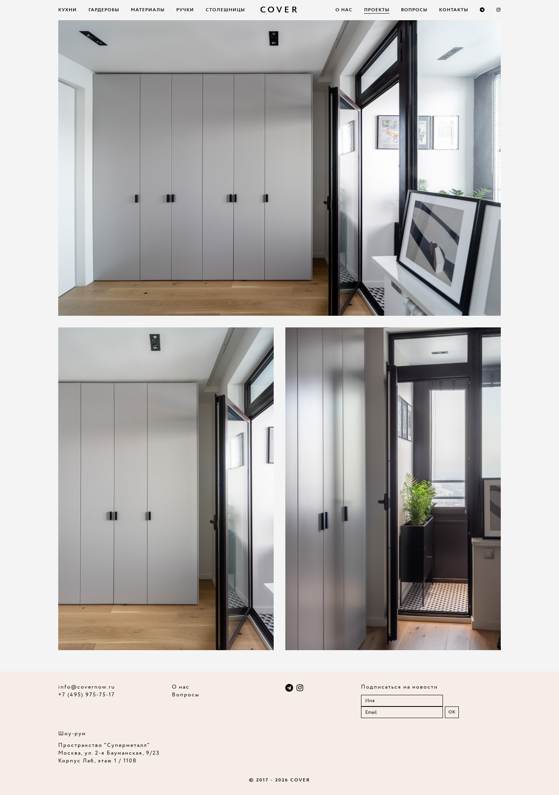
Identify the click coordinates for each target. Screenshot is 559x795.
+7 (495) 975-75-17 (86, 695)
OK (451, 712)
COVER (279, 10)
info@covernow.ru (86, 687)
